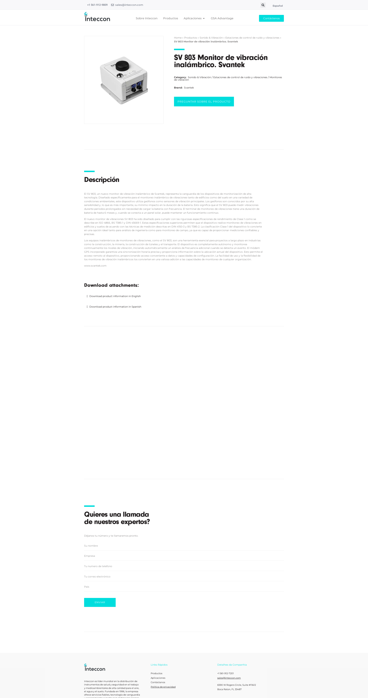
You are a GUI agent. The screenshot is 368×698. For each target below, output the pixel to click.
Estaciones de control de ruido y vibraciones (252, 37)
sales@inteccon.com (129, 4)
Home (178, 37)
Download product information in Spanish (115, 306)
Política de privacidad (163, 680)
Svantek (189, 87)
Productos (190, 37)
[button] (263, 5)
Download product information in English (115, 296)
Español (278, 5)
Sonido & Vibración (211, 37)
